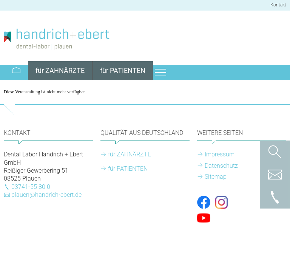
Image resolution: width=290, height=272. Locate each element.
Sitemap (216, 176)
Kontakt (278, 5)
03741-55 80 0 (30, 186)
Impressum (219, 154)
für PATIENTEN (128, 168)
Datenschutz (221, 165)
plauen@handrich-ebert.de (46, 194)
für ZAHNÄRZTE (129, 154)
